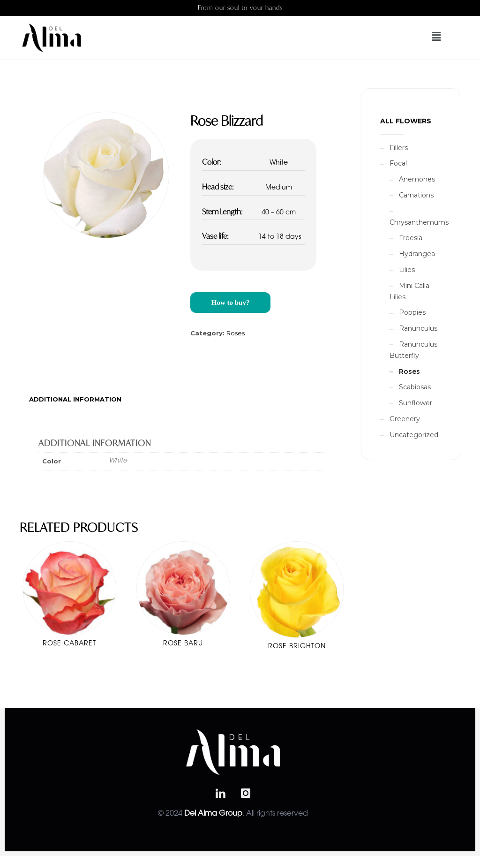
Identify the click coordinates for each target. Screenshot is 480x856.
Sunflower (415, 403)
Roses (235, 333)
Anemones (417, 179)
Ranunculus (418, 328)
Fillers (399, 148)
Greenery (405, 419)
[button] (422, 36)
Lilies (407, 269)
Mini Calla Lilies (409, 291)
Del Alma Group (213, 814)
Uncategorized (414, 435)
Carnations (416, 195)
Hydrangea (417, 254)
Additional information (75, 399)
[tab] (75, 399)
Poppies (412, 312)
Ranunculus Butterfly (413, 350)
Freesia (410, 238)
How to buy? (230, 302)
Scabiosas (415, 387)
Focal (398, 163)
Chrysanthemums (419, 222)
